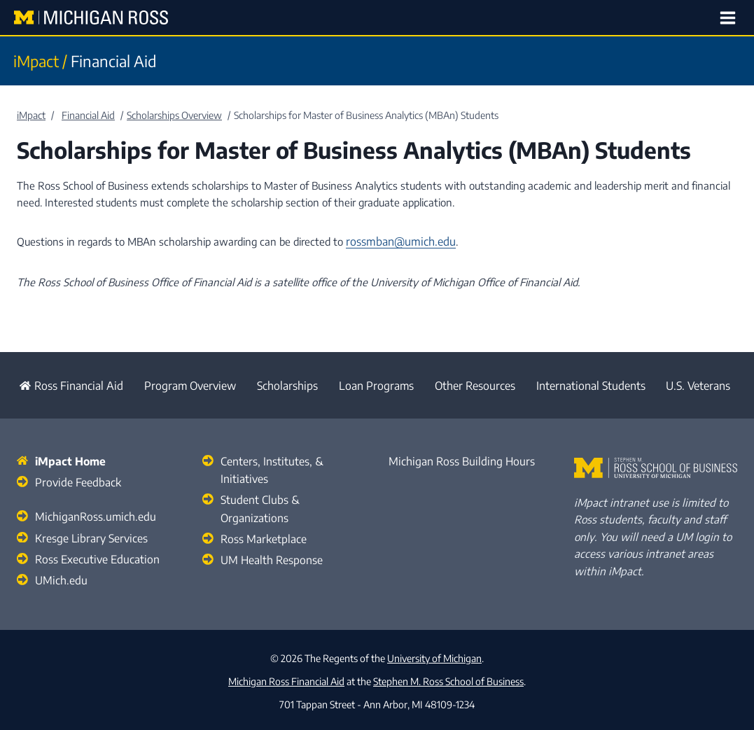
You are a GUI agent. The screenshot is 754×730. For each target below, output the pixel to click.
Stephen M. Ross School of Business (448, 676)
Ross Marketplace (261, 515)
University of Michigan (434, 653)
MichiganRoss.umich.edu (91, 511)
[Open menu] (729, 18)
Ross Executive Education (94, 552)
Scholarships (282, 383)
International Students (589, 383)
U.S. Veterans (700, 383)
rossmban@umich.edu (397, 241)
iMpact (31, 115)
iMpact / (40, 61)
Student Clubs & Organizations (291, 495)
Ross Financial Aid (65, 383)
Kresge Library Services (87, 532)
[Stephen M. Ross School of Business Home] (655, 465)
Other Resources (472, 383)
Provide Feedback (74, 478)
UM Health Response (269, 535)
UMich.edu (58, 572)
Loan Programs (372, 383)
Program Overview (183, 383)
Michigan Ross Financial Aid (286, 676)
